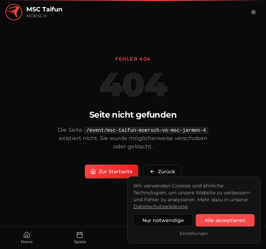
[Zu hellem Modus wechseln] (253, 12)
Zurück (162, 171)
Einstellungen (194, 233)
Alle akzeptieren (225, 220)
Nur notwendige (163, 220)
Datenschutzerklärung (160, 206)
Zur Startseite (111, 171)
